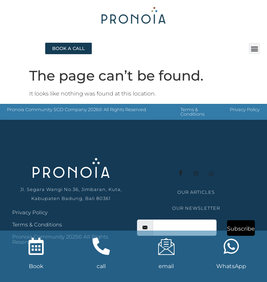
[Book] (36, 246)
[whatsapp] (211, 173)
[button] (254, 48)
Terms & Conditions (192, 112)
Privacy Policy (245, 109)
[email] (185, 227)
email (166, 266)
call (101, 266)
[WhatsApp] (231, 246)
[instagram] (196, 173)
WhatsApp (231, 266)
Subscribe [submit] (241, 228)
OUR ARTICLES (196, 192)
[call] (101, 246)
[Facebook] (181, 173)
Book (36, 266)
